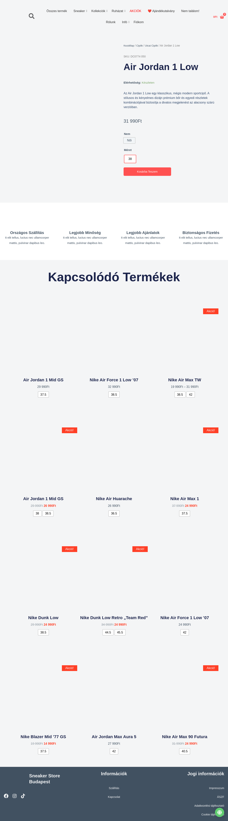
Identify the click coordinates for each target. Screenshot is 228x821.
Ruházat (118, 11)
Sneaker (79, 11)
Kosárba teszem (147, 171)
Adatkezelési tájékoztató (208, 804)
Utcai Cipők (152, 45)
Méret (128, 150)
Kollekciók (99, 11)
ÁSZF (220, 795)
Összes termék (56, 11)
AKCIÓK (135, 11)
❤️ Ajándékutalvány (161, 11)
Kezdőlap (129, 45)
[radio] (130, 159)
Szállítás (114, 786)
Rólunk (111, 22)
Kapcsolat (114, 795)
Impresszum (216, 786)
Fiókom (139, 22)
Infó (125, 22)
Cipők (140, 45)
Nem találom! (190, 11)
